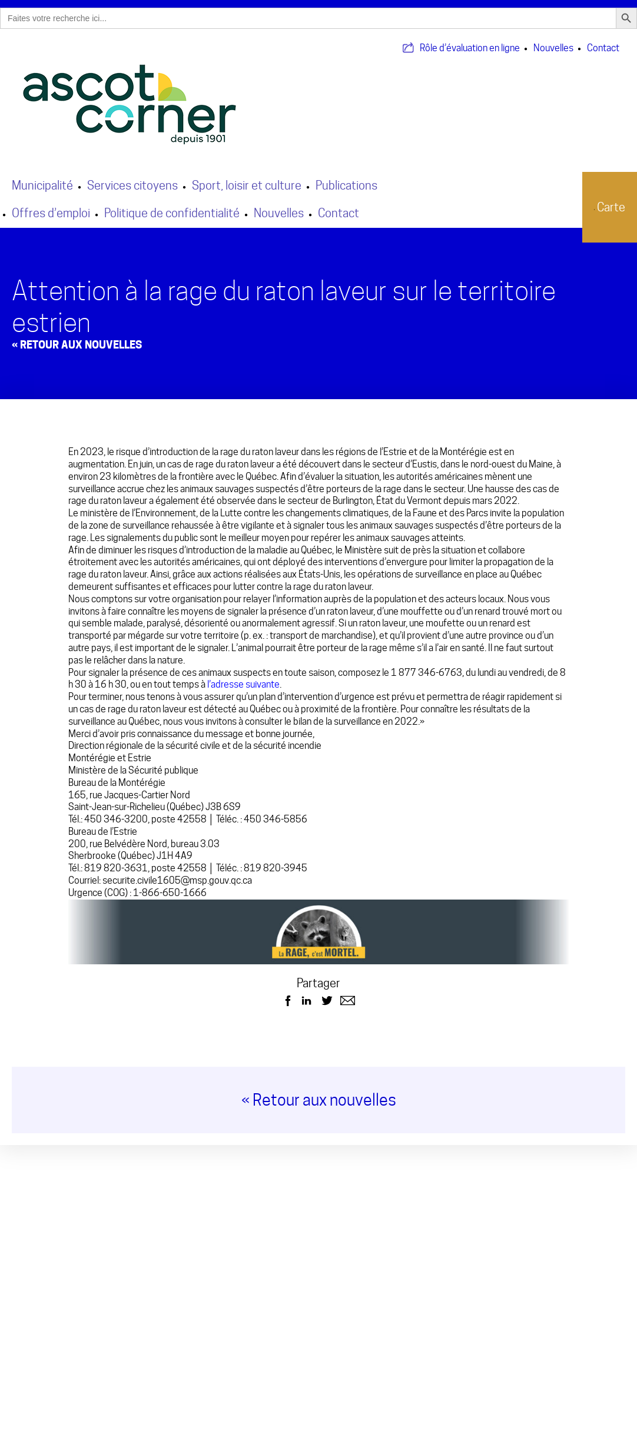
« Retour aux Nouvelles (77, 337)
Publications (346, 178)
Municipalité (42, 178)
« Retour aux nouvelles (318, 1093)
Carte (602, 200)
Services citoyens (132, 178)
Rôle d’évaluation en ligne (470, 40)
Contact (603, 40)
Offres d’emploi (51, 205)
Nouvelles (553, 40)
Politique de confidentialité (172, 205)
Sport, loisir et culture (246, 178)
